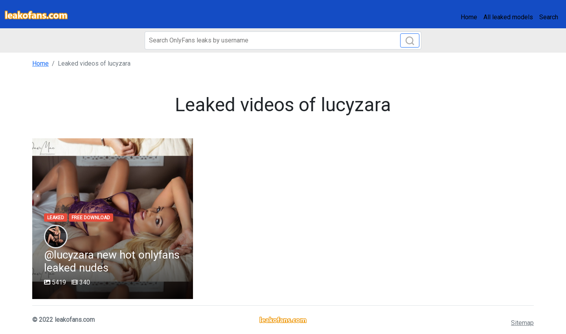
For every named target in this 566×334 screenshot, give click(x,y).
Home (469, 17)
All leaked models (508, 17)
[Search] (283, 40)
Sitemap (522, 323)
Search (548, 17)
